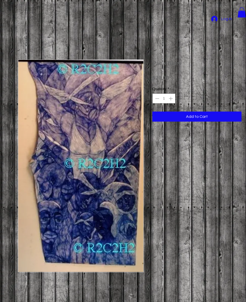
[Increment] (171, 98)
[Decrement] (156, 98)
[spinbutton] (164, 98)
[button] (241, 12)
